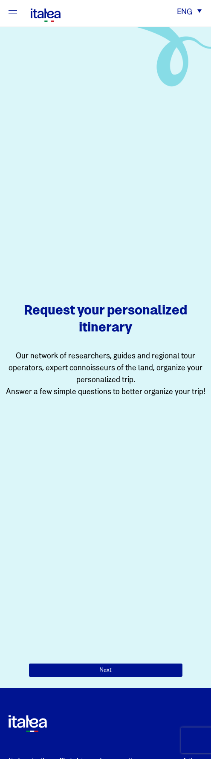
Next (105, 670)
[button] (189, 12)
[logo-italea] (40, 13)
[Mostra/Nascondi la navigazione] (12, 13)
